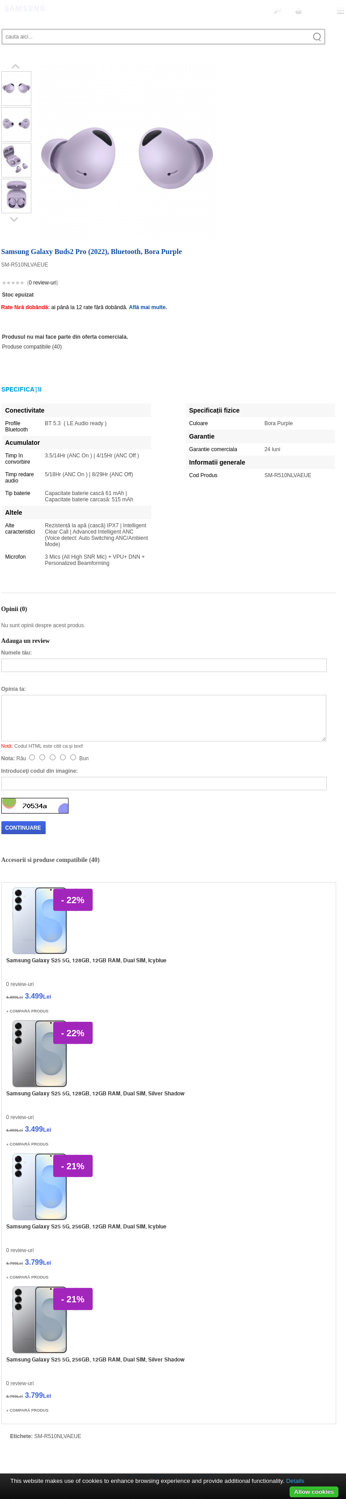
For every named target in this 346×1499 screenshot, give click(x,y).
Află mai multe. (148, 287)
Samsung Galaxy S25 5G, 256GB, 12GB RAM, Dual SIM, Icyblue (86, 1206)
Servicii (134, 1456)
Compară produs (29, 991)
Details (295, 1480)
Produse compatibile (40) (32, 327)
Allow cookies (314, 1491)
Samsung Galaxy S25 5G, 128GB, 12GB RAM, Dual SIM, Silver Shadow (95, 1073)
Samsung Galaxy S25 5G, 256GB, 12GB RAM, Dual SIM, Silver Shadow (95, 1339)
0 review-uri (42, 263)
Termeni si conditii (172, 1456)
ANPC (208, 1456)
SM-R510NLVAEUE (57, 1416)
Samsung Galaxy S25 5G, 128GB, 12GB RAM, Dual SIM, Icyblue (86, 940)
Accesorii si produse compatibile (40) (50, 840)
